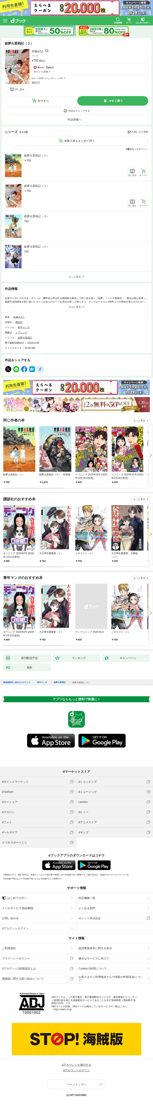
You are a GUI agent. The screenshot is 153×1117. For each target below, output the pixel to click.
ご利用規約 (9, 948)
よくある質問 (86, 908)
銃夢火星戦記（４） (36, 246)
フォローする (47, 51)
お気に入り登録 (139, 131)
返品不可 (36, 82)
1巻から (130, 149)
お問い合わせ (10, 918)
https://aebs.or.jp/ (63, 1009)
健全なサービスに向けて (93, 958)
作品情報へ (74, 119)
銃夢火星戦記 (25, 337)
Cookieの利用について (92, 968)
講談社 (19, 322)
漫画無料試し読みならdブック (16, 682)
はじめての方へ (14, 898)
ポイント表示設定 (89, 918)
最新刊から (142, 149)
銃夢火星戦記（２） (36, 185)
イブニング (21, 332)
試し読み (20, 89)
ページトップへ (76, 1084)
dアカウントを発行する (76, 1064)
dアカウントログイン (15, 928)
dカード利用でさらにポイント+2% (47, 78)
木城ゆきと (38, 51)
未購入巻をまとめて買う (79, 140)
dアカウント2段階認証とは (19, 968)
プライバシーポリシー (16, 958)
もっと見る (139, 420)
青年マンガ (24, 327)
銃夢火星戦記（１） (36, 155)
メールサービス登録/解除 (17, 908)
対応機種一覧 (86, 898)
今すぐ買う (116, 100)
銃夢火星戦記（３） (36, 216)
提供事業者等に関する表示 (95, 948)
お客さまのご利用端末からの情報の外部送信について (110, 978)
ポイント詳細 (41, 71)
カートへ (43, 100)
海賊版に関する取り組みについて (23, 978)
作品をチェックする (79, 110)
